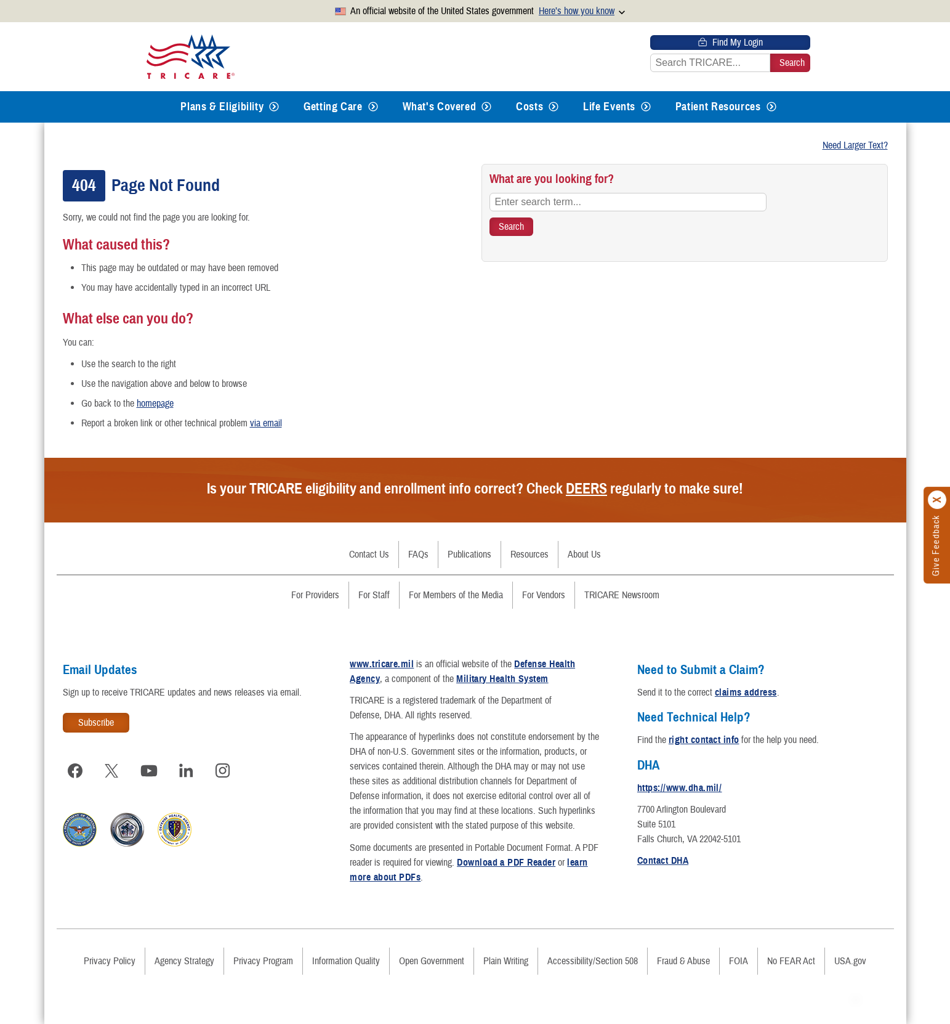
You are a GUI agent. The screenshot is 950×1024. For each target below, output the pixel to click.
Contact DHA (662, 861)
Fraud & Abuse (683, 961)
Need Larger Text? (855, 145)
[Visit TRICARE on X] (112, 770)
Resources (529, 554)
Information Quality (346, 961)
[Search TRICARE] (511, 226)
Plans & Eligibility (222, 106)
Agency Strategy (184, 961)
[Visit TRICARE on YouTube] (149, 770)
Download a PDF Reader (506, 862)
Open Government (431, 961)
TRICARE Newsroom (621, 595)
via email (266, 423)
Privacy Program (263, 961)
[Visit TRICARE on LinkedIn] (186, 770)
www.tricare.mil (382, 664)
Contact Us (369, 554)
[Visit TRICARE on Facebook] (75, 770)
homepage (155, 403)
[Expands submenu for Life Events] (645, 107)
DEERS (586, 488)
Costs (529, 106)
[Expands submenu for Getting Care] (373, 107)
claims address (746, 692)
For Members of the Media (456, 595)
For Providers (315, 595)
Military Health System (502, 679)
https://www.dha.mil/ (679, 788)
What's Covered (440, 106)
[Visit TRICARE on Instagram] (223, 770)
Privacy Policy (109, 961)
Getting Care (333, 106)
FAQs (418, 554)
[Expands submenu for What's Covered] (486, 107)
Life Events (609, 106)
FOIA (738, 961)
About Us (584, 554)
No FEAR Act (791, 961)
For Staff (374, 595)
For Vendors (543, 595)
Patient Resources (718, 106)
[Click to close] (937, 499)
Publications (469, 554)
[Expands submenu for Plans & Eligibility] (274, 107)
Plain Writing (505, 961)
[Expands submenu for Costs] (553, 107)
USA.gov (850, 961)
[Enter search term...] (628, 202)
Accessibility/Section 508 (592, 961)
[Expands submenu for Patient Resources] (771, 107)
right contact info (704, 740)
